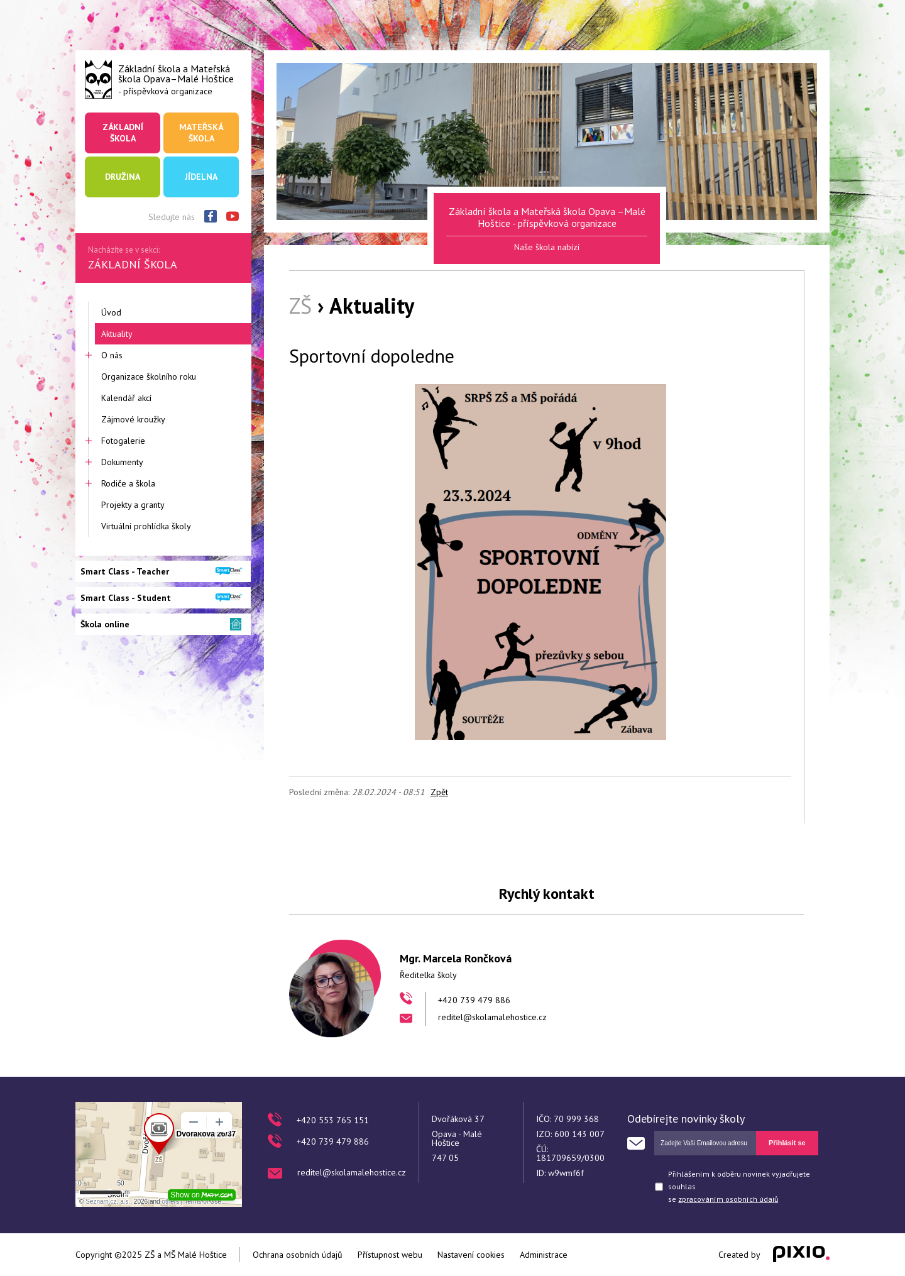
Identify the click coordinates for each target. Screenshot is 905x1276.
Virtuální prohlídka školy (146, 526)
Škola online (104, 624)
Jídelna (201, 176)
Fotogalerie (123, 440)
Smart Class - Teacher (124, 571)
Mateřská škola (201, 132)
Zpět (439, 792)
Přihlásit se (787, 1143)
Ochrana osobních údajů (298, 1254)
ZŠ (300, 305)
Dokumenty (122, 462)
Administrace (544, 1254)
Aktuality (117, 333)
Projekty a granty (133, 504)
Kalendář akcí (126, 398)
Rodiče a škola (128, 483)
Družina (122, 176)
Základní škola (122, 132)
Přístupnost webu (390, 1254)
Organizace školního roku (148, 376)
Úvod (111, 312)
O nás (112, 355)
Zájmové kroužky (133, 419)
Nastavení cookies (471, 1254)
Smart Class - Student (125, 597)
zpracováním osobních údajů (728, 1199)
